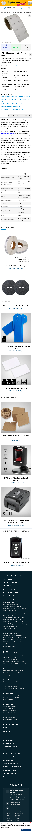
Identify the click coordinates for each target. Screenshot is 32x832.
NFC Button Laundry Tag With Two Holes (16, 306)
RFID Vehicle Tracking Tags (9, 617)
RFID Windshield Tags (8, 624)
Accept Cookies (26, 829)
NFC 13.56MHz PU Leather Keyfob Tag (12, 109)
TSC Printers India (20, 681)
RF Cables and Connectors (21, 663)
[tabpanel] (16, 28)
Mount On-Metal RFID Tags (9, 608)
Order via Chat (16, 46)
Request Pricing (26, 47)
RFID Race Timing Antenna (20, 655)
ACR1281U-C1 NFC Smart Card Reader (16, 563)
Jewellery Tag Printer (8, 735)
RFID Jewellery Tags (19, 621)
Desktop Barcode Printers (16, 525)
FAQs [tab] (26, 116)
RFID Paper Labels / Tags (9, 610)
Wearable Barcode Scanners (9, 706)
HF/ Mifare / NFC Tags (12, 12)
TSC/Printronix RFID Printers (9, 733)
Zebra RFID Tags (20, 606)
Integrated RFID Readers (21, 637)
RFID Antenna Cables (8, 663)
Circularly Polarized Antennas (10, 659)
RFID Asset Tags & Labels (9, 606)
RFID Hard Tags (21, 613)
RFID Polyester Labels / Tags (9, 613)
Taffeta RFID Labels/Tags (9, 628)
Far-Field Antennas (18, 652)
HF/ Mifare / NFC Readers (16, 565)
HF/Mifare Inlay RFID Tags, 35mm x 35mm (13, 104)
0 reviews (11, 65)
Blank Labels (13, 675)
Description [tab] (4, 116)
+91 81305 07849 (14, 807)
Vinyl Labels (6, 675)
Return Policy (18, 811)
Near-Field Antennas (8, 655)
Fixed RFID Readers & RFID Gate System (12, 635)
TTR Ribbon (16, 697)
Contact (17, 820)
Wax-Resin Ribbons (7, 697)
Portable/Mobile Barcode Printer (10, 688)
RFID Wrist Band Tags (8, 621)
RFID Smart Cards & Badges (21, 624)
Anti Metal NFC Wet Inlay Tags (16, 266)
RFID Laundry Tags (22, 617)
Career (17, 818)
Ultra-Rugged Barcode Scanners (10, 719)
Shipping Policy (19, 813)
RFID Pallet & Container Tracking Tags (12, 619)
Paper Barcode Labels (8, 670)
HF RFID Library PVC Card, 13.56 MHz (16, 388)
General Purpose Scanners (9, 717)
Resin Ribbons (6, 695)
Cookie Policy (10, 820)
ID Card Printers (23, 688)
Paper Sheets (16, 440)
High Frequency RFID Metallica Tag (10, 106)
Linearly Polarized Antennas (9, 657)
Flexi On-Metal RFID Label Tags (10, 626)
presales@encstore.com (16, 804)
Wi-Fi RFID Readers (7, 641)
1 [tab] (15, 41)
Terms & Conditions (18, 816)
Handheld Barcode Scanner (9, 710)
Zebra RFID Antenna (7, 652)
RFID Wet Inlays (21, 608)
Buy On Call (6, 46)
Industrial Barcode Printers (9, 686)
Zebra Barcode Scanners (9, 708)
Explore (9, 813)
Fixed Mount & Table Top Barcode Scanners (16, 483)
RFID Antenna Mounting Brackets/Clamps (13, 661)
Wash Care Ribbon (7, 699)
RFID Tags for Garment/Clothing (10, 604)
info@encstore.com (15, 802)
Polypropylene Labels (8, 672)
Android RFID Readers (8, 644)
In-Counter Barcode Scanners (10, 715)
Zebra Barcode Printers (8, 681)
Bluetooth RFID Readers (20, 644)
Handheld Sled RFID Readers (9, 646)
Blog (8, 815)
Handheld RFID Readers (8, 637)
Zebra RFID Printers (22, 733)
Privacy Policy (8, 817)
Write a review (19, 65)
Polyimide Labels (19, 672)
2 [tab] (17, 41)
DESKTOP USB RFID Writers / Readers (12, 639)
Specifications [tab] (12, 116)
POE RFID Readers (18, 641)
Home (3, 12)
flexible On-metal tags (8, 134)
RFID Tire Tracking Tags (8, 615)
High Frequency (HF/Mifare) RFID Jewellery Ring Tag (15, 96)
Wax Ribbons (15, 695)
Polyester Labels (19, 670)
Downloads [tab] (20, 116)
